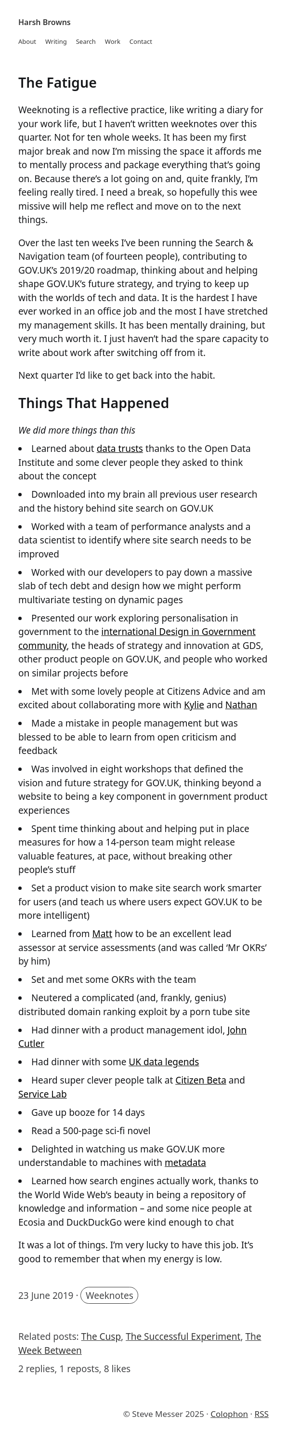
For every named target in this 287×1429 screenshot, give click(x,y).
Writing (56, 41)
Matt (102, 933)
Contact (141, 41)
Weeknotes (109, 1295)
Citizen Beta (200, 1080)
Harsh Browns (44, 22)
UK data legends (164, 1062)
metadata (185, 1162)
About (27, 41)
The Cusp (101, 1336)
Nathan (241, 705)
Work (112, 41)
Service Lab (42, 1094)
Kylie (194, 705)
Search (86, 41)
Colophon (229, 1413)
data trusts (120, 448)
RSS (262, 1413)
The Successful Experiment (183, 1336)
